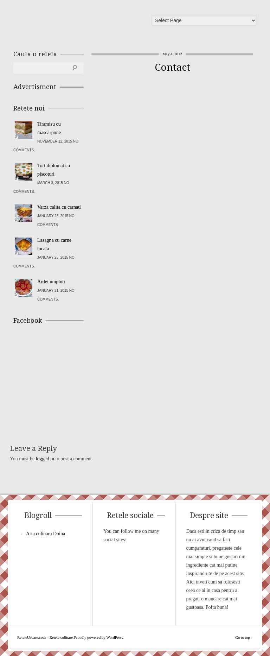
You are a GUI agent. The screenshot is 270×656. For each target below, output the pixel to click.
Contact (172, 67)
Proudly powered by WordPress (98, 637)
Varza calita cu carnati (59, 207)
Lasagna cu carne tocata (54, 244)
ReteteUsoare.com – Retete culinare (64, 22)
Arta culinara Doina (45, 533)
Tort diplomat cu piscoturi (53, 170)
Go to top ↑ (244, 637)
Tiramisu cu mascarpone (49, 128)
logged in (45, 458)
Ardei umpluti (51, 281)
